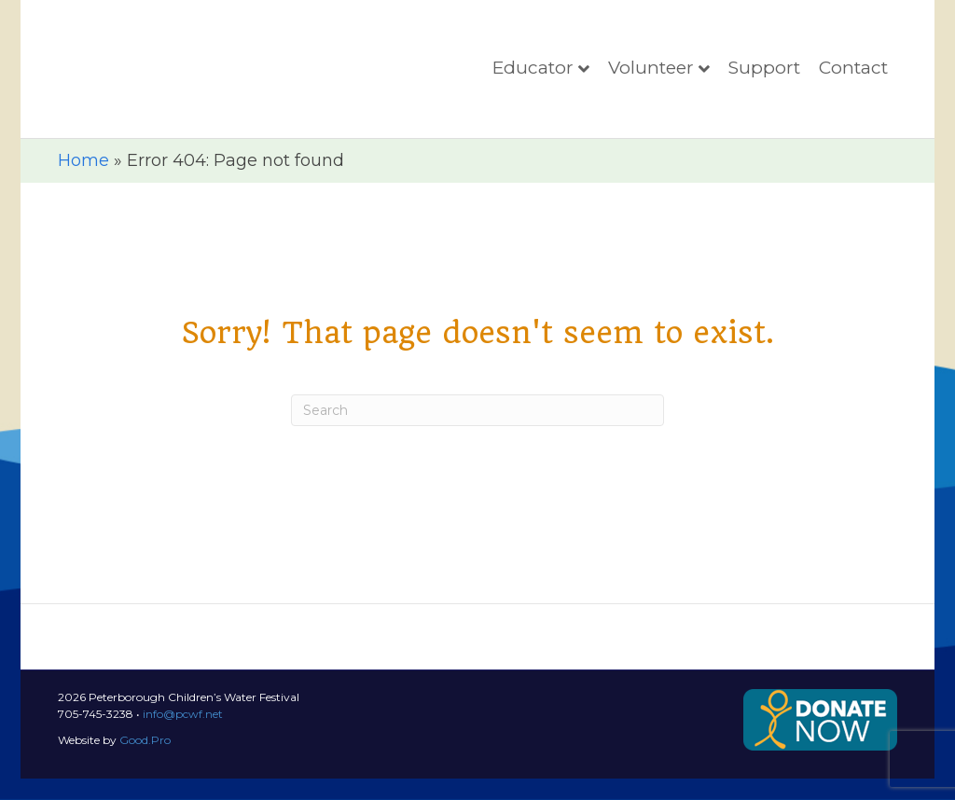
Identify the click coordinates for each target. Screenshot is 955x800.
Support (764, 79)
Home (83, 182)
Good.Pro (145, 761)
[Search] (477, 432)
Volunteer (651, 79)
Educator (533, 79)
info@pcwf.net (183, 735)
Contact (853, 79)
